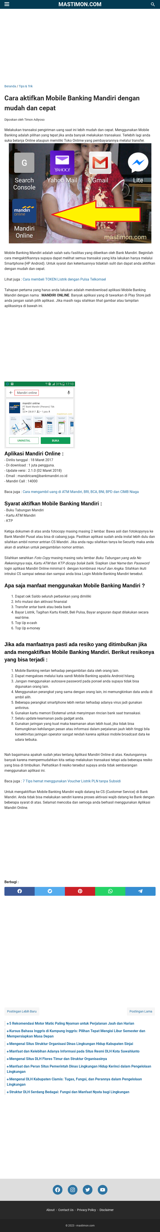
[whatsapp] (110, 891)
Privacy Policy (86, 1210)
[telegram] (140, 891)
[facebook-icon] (57, 1190)
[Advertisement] (80, 46)
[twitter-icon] (87, 1190)
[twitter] (50, 891)
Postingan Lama (141, 1011)
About (50, 1210)
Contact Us (65, 1210)
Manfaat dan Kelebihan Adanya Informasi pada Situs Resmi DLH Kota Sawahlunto (74, 1051)
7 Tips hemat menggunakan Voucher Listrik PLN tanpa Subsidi (72, 781)
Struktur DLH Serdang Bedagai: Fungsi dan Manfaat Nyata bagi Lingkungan (69, 1092)
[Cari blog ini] (153, 4)
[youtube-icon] (102, 1190)
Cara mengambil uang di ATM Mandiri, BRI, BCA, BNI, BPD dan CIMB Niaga (81, 492)
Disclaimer (107, 1210)
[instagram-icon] (72, 1190)
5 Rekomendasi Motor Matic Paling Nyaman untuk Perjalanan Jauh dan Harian (71, 1023)
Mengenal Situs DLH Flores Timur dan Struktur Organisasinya (58, 1059)
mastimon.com (80, 4)
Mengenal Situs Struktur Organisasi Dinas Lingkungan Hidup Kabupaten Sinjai (71, 1044)
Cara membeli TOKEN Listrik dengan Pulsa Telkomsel (64, 279)
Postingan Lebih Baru (22, 1011)
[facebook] (19, 891)
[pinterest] (80, 891)
